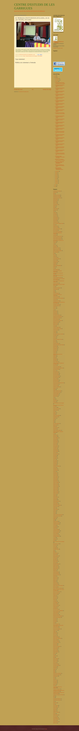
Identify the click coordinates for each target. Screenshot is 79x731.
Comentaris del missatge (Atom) (24, 91)
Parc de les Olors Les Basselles (58, 610)
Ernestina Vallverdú (56, 343)
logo (54, 550)
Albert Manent (55, 200)
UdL (54, 697)
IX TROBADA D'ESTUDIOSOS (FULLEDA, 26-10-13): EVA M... (59, 132)
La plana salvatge (56, 529)
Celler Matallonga (56, 269)
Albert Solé (55, 201)
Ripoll (54, 657)
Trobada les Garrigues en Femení (58, 694)
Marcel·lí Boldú (55, 561)
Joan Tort (54, 459)
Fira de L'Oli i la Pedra (56, 366)
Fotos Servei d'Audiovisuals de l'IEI (58, 382)
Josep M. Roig (55, 487)
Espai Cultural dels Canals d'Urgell (58, 344)
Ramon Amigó (55, 639)
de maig (56, 177)
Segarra (54, 669)
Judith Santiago (55, 509)
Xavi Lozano (55, 716)
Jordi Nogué (55, 463)
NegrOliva (54, 595)
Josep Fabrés (55, 478)
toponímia (54, 684)
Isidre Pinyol (55, 436)
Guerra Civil (55, 407)
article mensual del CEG (57, 228)
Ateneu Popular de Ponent (57, 237)
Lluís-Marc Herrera (56, 549)
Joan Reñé (55, 456)
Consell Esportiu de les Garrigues (58, 298)
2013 (55, 77)
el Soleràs (54, 331)
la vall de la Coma (56, 534)
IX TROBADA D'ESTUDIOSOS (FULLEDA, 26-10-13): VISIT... (59, 86)
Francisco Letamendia (56, 386)
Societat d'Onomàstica (56, 674)
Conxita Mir (55, 299)
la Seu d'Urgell (55, 533)
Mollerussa (55, 580)
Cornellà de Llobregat (56, 304)
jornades (54, 471)
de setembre (57, 171)
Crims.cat (54, 308)
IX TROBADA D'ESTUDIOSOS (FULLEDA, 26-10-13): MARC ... (60, 113)
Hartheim (54, 412)
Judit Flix (54, 507)
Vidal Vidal (54, 709)
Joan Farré (55, 452)
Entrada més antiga (47, 89)
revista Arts (55, 655)
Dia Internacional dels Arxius (57, 320)
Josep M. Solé (55, 490)
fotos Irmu (54, 370)
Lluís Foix (54, 546)
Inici (33, 89)
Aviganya (54, 242)
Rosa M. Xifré (55, 661)
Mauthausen (55, 569)
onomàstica (55, 601)
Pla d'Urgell (55, 621)
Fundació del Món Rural (57, 392)
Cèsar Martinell (55, 289)
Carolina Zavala (55, 261)
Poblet (54, 622)
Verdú (54, 704)
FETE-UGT (55, 365)
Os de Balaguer (55, 602)
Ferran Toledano (55, 361)
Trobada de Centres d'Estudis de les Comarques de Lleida (58, 691)
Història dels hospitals (56, 415)
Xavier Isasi (55, 720)
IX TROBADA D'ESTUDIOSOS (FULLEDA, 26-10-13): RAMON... (59, 101)
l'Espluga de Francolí (56, 522)
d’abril (56, 178)
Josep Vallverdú (55, 503)
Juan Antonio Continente (57, 505)
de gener (56, 183)
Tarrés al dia (55, 680)
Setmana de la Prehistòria (57, 673)
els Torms (54, 336)
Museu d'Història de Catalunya (58, 588)
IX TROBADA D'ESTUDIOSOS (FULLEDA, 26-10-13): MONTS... (59, 110)
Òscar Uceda (55, 603)
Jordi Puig (54, 467)
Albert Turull (55, 203)
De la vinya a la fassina (56, 315)
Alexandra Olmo (55, 204)
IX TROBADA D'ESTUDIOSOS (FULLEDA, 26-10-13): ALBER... (59, 120)
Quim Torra (55, 634)
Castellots (54, 264)
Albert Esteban (55, 199)
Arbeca (54, 224)
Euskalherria (55, 348)
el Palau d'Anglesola (56, 327)
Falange (54, 357)
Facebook (54, 356)
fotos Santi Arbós (55, 381)
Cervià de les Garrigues (56, 287)
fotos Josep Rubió (56, 377)
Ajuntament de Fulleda (56, 195)
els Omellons (55, 335)
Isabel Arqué (55, 435)
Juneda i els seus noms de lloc (58, 514)
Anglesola (54, 212)
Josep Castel (55, 475)
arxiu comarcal (55, 230)
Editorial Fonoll (55, 323)
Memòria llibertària (56, 573)
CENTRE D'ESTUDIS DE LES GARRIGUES (59, 42)
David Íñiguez (55, 313)
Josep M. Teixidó (55, 491)
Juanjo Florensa (55, 506)
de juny (56, 175)
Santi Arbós (55, 666)
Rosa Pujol (55, 662)
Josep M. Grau (55, 483)
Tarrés (54, 678)
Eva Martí (54, 351)
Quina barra (55, 635)
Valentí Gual (55, 702)
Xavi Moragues (55, 717)
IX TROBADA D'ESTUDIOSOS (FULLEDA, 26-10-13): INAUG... (59, 151)
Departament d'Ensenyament (57, 316)
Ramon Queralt (55, 647)
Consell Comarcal (56, 296)
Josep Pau (54, 494)
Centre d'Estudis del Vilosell (57, 277)
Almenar (54, 205)
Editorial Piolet (55, 324)
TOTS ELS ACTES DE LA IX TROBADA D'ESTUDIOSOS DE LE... (59, 165)
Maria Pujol (55, 562)
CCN (54, 268)
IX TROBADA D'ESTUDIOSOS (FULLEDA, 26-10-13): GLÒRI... (59, 123)
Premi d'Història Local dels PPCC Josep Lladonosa (58, 626)
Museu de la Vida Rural (56, 591)
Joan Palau (55, 455)
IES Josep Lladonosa (56, 423)
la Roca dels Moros (56, 532)
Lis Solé (54, 537)
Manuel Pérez (55, 557)
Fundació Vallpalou (56, 393)
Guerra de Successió (56, 408)
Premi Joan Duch (55, 627)
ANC (54, 211)
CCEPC (54, 266)
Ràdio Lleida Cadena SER (57, 638)
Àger (54, 193)
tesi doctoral (55, 681)
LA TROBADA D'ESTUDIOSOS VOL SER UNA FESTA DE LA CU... (60, 154)
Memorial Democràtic (56, 574)
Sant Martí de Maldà (56, 665)
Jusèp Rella (55, 517)
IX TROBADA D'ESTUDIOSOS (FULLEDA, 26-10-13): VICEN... (59, 104)
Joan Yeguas (55, 460)
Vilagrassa (54, 710)
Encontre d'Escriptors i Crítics (57, 339)
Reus (54, 654)
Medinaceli (55, 570)
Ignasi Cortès (55, 424)
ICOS (54, 419)
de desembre (57, 78)
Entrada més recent (18, 89)
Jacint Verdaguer (55, 437)
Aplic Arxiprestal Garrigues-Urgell (58, 223)
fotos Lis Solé (55, 378)
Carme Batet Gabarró (56, 258)
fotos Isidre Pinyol (56, 373)
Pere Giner (55, 618)
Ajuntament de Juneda (56, 196)
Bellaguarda (55, 246)
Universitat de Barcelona (57, 698)
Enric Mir (54, 340)
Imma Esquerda (55, 427)
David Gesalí (55, 312)
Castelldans (55, 262)
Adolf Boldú (55, 192)
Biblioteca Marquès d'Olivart (57, 250)
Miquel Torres (55, 578)
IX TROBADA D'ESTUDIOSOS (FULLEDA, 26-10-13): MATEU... (59, 135)
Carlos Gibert (55, 257)
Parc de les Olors (55, 609)
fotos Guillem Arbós (56, 369)
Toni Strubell (55, 682)
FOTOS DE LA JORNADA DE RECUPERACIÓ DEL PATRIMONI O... (59, 162)
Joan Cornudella (55, 451)
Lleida (54, 540)
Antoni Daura (55, 216)
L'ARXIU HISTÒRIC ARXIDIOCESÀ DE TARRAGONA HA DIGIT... (59, 169)
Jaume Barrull (55, 440)
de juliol (56, 174)
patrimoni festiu (55, 613)
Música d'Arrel (55, 594)
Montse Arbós (55, 582)
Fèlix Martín (55, 360)
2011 (55, 186)
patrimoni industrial (56, 614)
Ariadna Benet (55, 226)
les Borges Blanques (56, 536)
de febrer (56, 181)
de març (56, 180)
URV (54, 701)
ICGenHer (54, 418)
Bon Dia (54, 254)
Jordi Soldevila (55, 470)
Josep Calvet (55, 474)
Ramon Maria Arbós (56, 642)
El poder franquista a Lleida (57, 328)
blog (54, 253)
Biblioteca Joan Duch (56, 249)
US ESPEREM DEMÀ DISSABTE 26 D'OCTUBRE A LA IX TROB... (60, 157)
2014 (55, 75)
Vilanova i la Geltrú (56, 712)
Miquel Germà (55, 577)
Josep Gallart (55, 479)
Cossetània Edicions (56, 305)
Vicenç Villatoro (55, 706)
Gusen (54, 411)
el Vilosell (54, 332)
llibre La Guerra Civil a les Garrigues (58, 541)
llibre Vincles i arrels (56, 543)
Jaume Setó (55, 444)
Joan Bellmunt (55, 447)
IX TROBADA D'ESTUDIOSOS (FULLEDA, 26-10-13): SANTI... (59, 145)
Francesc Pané (55, 385)
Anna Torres (55, 215)
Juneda (54, 513)
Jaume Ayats (55, 439)
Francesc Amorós (56, 384)
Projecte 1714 (55, 630)
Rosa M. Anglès (55, 658)
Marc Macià (55, 558)
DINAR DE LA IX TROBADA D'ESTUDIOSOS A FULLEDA (60, 160)
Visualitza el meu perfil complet (58, 48)
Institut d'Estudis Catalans (57, 430)
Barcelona (54, 245)
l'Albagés (54, 518)
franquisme (55, 388)
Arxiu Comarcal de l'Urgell (57, 231)
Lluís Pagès (55, 547)
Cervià (54, 286)
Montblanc (54, 581)
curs (54, 309)
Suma (54, 677)
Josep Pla (54, 495)
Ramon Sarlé (55, 649)
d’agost (56, 172)
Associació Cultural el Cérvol (57, 236)
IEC (53, 420)
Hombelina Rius (55, 416)
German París (55, 396)
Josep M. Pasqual (56, 486)
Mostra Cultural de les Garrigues (58, 585)
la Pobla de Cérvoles (56, 530)
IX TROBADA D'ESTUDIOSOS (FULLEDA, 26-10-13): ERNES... (59, 138)
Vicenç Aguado (55, 705)
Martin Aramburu (55, 566)
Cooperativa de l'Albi (56, 300)
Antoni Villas (55, 220)
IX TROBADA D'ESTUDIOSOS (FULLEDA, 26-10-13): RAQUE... (59, 126)
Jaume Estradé (55, 441)
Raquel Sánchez (55, 651)
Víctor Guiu (55, 708)
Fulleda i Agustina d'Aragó (57, 390)
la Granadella (55, 526)
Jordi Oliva (54, 464)
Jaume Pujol (55, 443)
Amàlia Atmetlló (55, 208)
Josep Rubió (55, 499)
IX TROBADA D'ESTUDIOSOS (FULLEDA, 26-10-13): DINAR (60, 83)
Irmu (54, 433)
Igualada (54, 426)
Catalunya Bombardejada (57, 265)
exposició (54, 352)
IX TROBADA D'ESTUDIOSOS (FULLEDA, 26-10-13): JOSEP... (59, 92)
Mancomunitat (55, 553)
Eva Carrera (55, 350)
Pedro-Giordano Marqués (57, 617)
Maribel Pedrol (55, 565)
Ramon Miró (55, 643)
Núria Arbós (55, 598)
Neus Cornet (55, 597)
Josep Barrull (55, 472)
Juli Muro (54, 510)
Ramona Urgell (55, 650)
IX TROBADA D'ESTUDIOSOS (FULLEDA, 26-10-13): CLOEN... (59, 89)
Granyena (54, 401)
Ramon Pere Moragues (56, 646)
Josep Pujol (55, 498)
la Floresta (54, 525)
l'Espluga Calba (55, 521)
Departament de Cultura (57, 317)
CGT (54, 290)
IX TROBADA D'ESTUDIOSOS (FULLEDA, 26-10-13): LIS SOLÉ (59, 148)
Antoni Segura (55, 219)
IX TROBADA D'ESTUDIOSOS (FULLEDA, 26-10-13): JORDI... (59, 107)
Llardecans (55, 538)
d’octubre (56, 81)
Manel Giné (55, 554)
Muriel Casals (55, 586)
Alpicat (54, 207)
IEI (53, 422)
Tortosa (54, 685)
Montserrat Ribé (55, 584)
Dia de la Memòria (56, 319)
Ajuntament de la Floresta (57, 197)
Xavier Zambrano (55, 721)
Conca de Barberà (56, 293)
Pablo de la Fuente (56, 605)
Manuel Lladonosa (56, 555)
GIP (53, 397)
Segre (54, 670)
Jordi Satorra (55, 468)
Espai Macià (55, 346)
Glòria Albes (55, 400)
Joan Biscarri (55, 448)
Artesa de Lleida (55, 227)
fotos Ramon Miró (56, 380)
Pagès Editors (55, 606)
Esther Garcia (55, 347)
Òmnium (54, 599)
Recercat (54, 653)
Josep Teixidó (55, 502)
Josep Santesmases (56, 501)
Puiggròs (54, 631)
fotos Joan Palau (55, 374)
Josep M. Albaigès (56, 482)
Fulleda (54, 389)
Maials (54, 551)
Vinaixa (54, 713)
